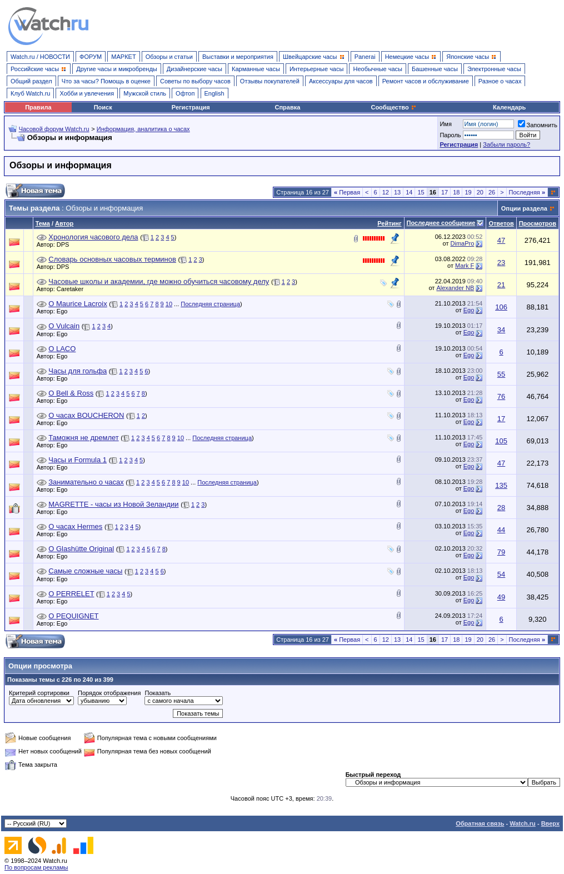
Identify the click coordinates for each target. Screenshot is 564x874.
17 (444, 192)
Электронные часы (494, 69)
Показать (157, 693)
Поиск (103, 107)
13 (397, 192)
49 (501, 597)
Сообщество (393, 107)
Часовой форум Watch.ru (54, 129)
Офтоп (185, 93)
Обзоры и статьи (169, 56)
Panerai (365, 56)
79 (501, 552)
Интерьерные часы (317, 69)
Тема (43, 223)
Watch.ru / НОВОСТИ (40, 56)
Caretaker (73, 289)
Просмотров (537, 223)
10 (169, 304)
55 (501, 374)
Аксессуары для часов (341, 81)
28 (501, 507)
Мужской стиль (144, 93)
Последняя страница (210, 304)
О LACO (62, 348)
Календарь (509, 107)
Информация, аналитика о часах (143, 129)
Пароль (450, 135)
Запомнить (537, 125)
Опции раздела (524, 208)
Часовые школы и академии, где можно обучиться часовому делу (158, 281)
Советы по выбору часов (195, 81)
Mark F (464, 265)
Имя (445, 124)
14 (409, 192)
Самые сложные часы (85, 571)
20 (480, 192)
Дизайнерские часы (194, 69)
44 (501, 530)
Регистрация (191, 107)
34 (501, 330)
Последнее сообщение (441, 222)
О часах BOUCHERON (86, 415)
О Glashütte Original (81, 549)
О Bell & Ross (70, 393)
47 (501, 240)
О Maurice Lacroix (77, 303)
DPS (66, 244)
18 (456, 192)
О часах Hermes (75, 526)
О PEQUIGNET (73, 616)
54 (501, 574)
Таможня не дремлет (83, 437)
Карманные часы (256, 69)
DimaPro (463, 243)
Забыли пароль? (506, 144)
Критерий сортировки (39, 693)
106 (501, 307)
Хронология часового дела (93, 237)
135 (501, 485)
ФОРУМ (90, 56)
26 (491, 192)
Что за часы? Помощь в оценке (106, 81)
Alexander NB (455, 287)
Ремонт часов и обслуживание (425, 81)
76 (501, 396)
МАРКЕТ (123, 56)
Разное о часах (500, 81)
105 (501, 441)
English (214, 93)
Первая (347, 192)
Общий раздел (31, 81)
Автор (64, 223)
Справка (288, 107)
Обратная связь (480, 823)
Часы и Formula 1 (77, 460)
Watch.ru (523, 823)
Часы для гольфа (77, 371)
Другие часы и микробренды (116, 69)
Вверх (550, 823)
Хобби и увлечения (86, 93)
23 (501, 262)
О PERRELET (71, 594)
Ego (65, 311)
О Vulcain (63, 326)
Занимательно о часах (85, 482)
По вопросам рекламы (36, 867)
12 (385, 192)
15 (420, 192)
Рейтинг (389, 223)
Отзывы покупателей (270, 81)
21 (501, 285)
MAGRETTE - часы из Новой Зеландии (113, 504)
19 (468, 192)
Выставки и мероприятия (237, 56)
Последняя (527, 192)
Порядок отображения (109, 693)
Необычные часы (377, 69)
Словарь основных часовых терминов (112, 259)
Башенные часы (435, 69)
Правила (38, 107)
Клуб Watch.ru (30, 93)
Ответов (500, 223)
